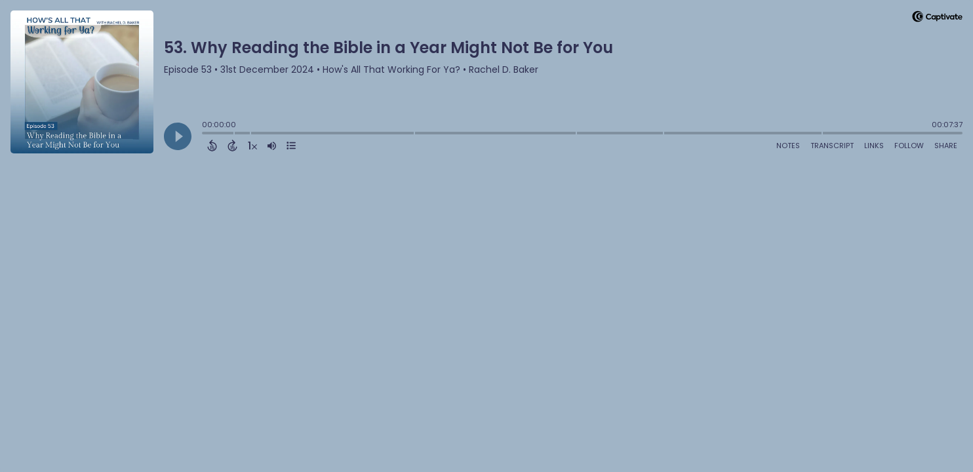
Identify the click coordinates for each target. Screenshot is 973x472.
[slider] (205, 134)
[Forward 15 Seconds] (232, 145)
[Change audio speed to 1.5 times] (252, 145)
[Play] (177, 136)
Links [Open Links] (874, 145)
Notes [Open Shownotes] (788, 145)
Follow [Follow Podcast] (909, 145)
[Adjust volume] (271, 145)
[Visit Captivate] (937, 18)
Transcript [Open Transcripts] (832, 145)
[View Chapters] (291, 145)
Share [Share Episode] (945, 145)
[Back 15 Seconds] (212, 145)
